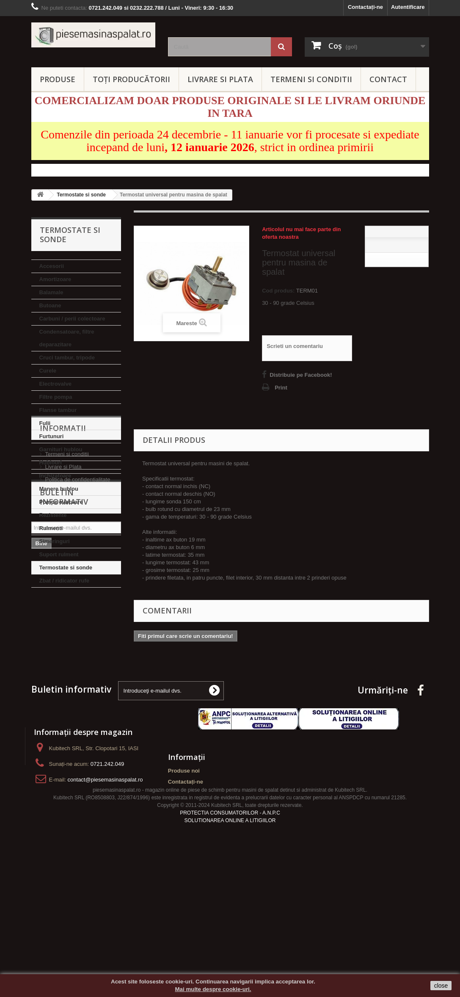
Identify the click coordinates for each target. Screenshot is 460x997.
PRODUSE (57, 79)
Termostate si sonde (65, 567)
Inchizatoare (55, 475)
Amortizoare (55, 279)
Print (281, 387)
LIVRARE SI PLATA (220, 79)
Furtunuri (51, 436)
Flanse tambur (58, 410)
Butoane (50, 305)
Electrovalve (55, 384)
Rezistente (53, 515)
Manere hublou (58, 489)
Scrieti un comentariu (295, 346)
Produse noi (184, 883)
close (441, 985)
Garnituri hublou (61, 449)
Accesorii (51, 266)
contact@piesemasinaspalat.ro (105, 892)
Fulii (45, 423)
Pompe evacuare (61, 502)
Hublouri (50, 462)
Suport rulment (59, 554)
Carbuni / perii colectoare (72, 318)
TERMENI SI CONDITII (311, 79)
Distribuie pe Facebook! (301, 375)
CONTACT (388, 79)
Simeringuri (54, 541)
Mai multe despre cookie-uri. (213, 989)
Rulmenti (51, 528)
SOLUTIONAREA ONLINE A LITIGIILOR (229, 947)
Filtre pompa (55, 397)
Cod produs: (278, 290)
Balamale (51, 292)
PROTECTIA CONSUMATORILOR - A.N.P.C (230, 939)
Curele (47, 370)
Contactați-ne (365, 7)
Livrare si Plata (63, 648)
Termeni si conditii (67, 635)
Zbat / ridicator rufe (64, 580)
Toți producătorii (131, 79)
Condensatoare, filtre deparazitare (66, 338)
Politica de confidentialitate (77, 661)
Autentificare (407, 7)
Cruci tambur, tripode (67, 357)
